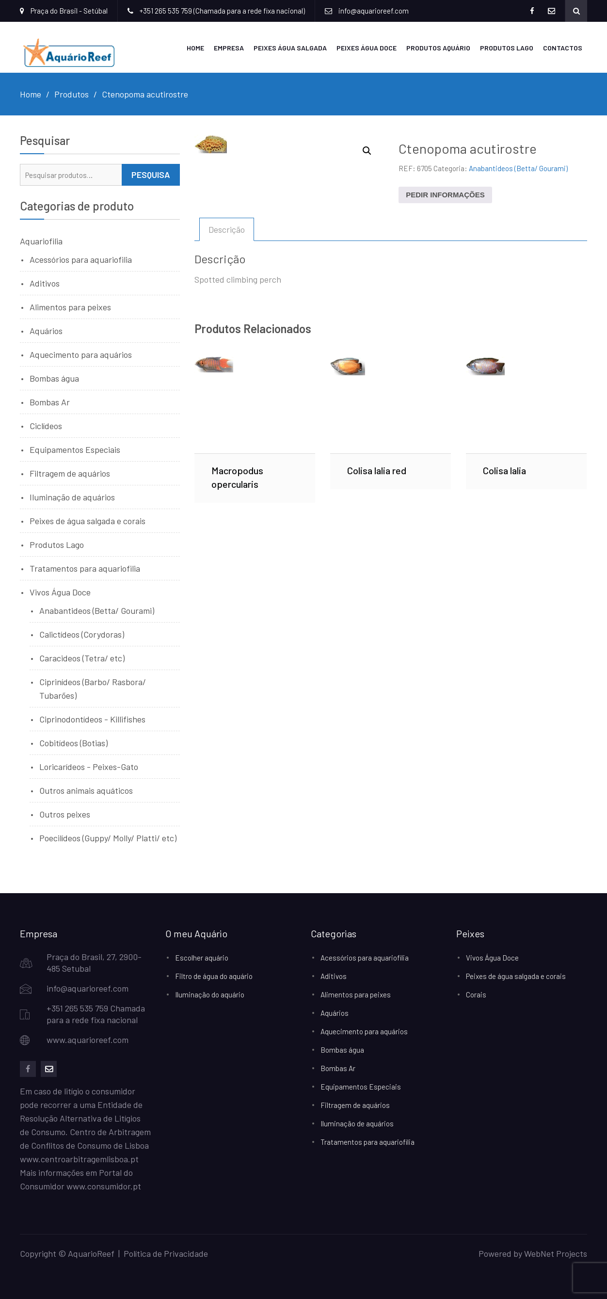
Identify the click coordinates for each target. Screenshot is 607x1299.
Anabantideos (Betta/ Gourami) (518, 168)
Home (195, 48)
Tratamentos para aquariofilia (85, 568)
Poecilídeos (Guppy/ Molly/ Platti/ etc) (107, 838)
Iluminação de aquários (72, 497)
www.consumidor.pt (103, 1186)
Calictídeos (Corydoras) (81, 634)
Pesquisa (150, 174)
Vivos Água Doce (60, 592)
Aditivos (45, 283)
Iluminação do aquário (209, 994)
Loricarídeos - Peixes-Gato (88, 766)
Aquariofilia (41, 241)
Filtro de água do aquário (214, 976)
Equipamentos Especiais (75, 449)
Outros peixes (64, 814)
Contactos (562, 48)
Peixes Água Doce (366, 48)
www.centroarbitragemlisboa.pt (79, 1159)
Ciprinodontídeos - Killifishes (92, 719)
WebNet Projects (555, 1253)
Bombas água (54, 378)
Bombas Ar (50, 402)
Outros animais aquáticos (86, 790)
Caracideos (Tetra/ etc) (82, 658)
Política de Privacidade (166, 1253)
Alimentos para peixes (70, 307)
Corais (476, 994)
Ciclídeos (46, 425)
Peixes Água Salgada (290, 48)
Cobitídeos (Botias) (73, 743)
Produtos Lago (506, 48)
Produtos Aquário (438, 48)
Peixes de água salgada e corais (87, 520)
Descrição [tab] (226, 229)
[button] (367, 151)
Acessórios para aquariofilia (81, 259)
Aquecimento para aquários (81, 354)
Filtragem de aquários (70, 473)
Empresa (229, 48)
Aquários (46, 330)
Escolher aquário (201, 957)
